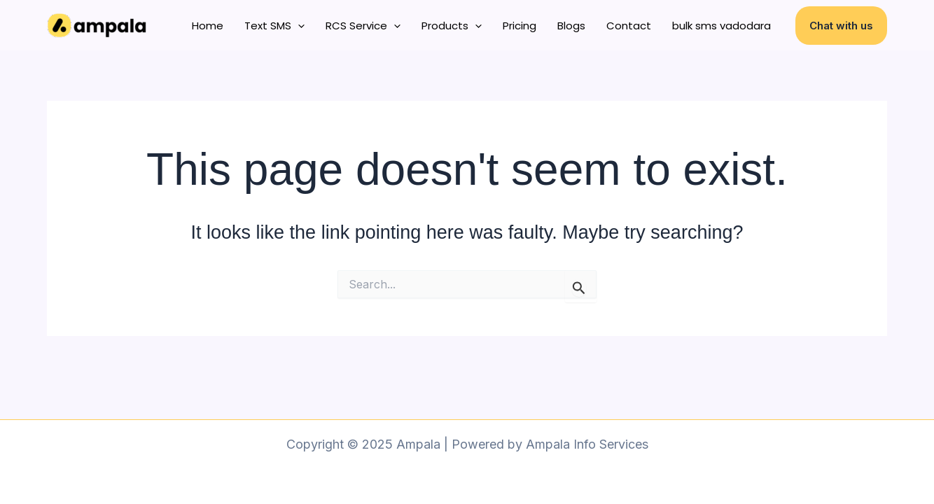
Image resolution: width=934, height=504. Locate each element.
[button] (841, 25)
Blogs (571, 25)
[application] (298, 26)
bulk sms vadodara (721, 25)
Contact (628, 25)
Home (207, 25)
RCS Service (363, 26)
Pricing (519, 25)
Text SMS (274, 26)
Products (451, 26)
